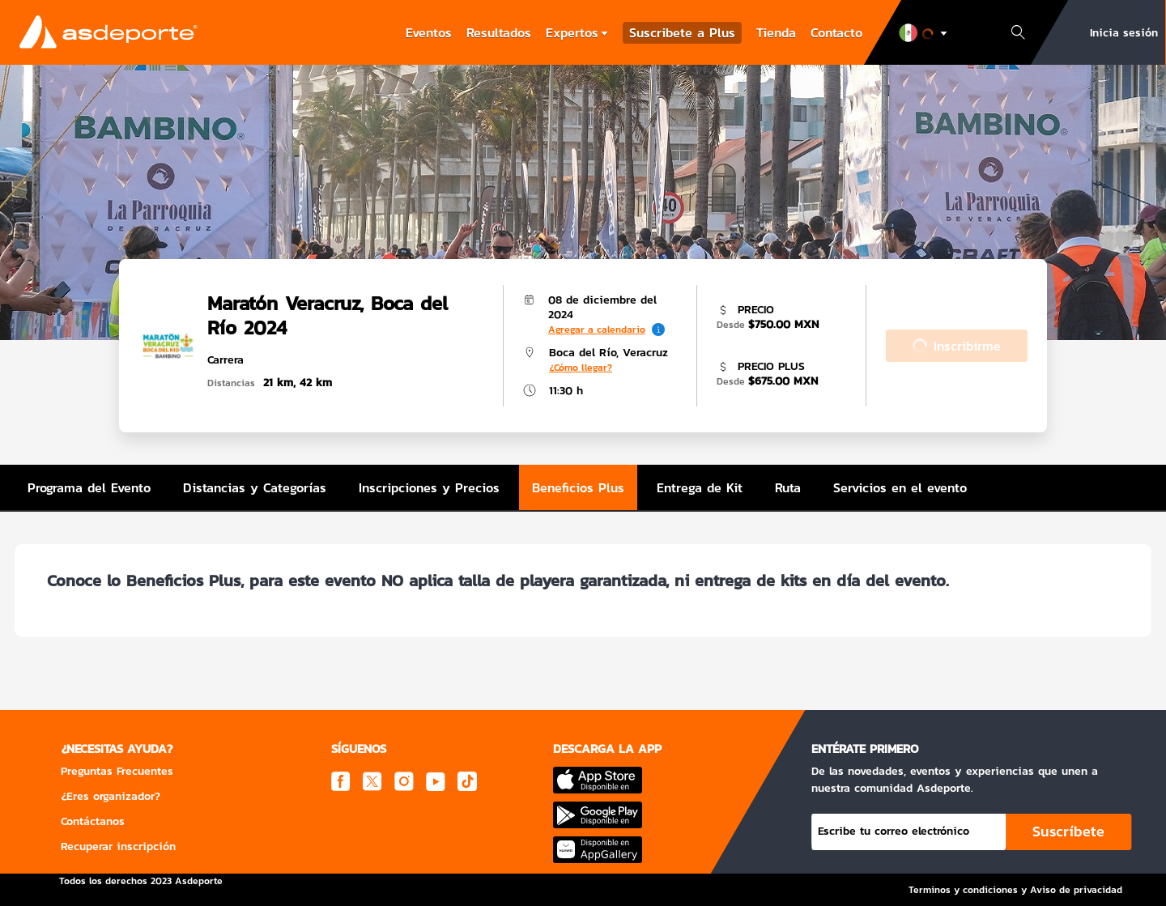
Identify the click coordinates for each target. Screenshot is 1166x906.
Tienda (776, 32)
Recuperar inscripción (118, 846)
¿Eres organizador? (110, 796)
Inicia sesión (1124, 32)
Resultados (498, 32)
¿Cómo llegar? (580, 367)
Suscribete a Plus (682, 32)
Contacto (836, 32)
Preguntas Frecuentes (117, 771)
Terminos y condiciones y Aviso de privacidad (1015, 890)
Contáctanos (93, 821)
